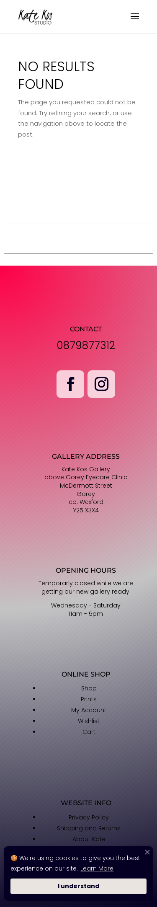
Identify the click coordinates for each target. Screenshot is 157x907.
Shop (89, 688)
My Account (88, 710)
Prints (89, 699)
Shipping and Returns (89, 828)
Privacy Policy (89, 817)
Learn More (96, 868)
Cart (88, 732)
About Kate (89, 839)
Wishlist (89, 721)
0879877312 (86, 345)
